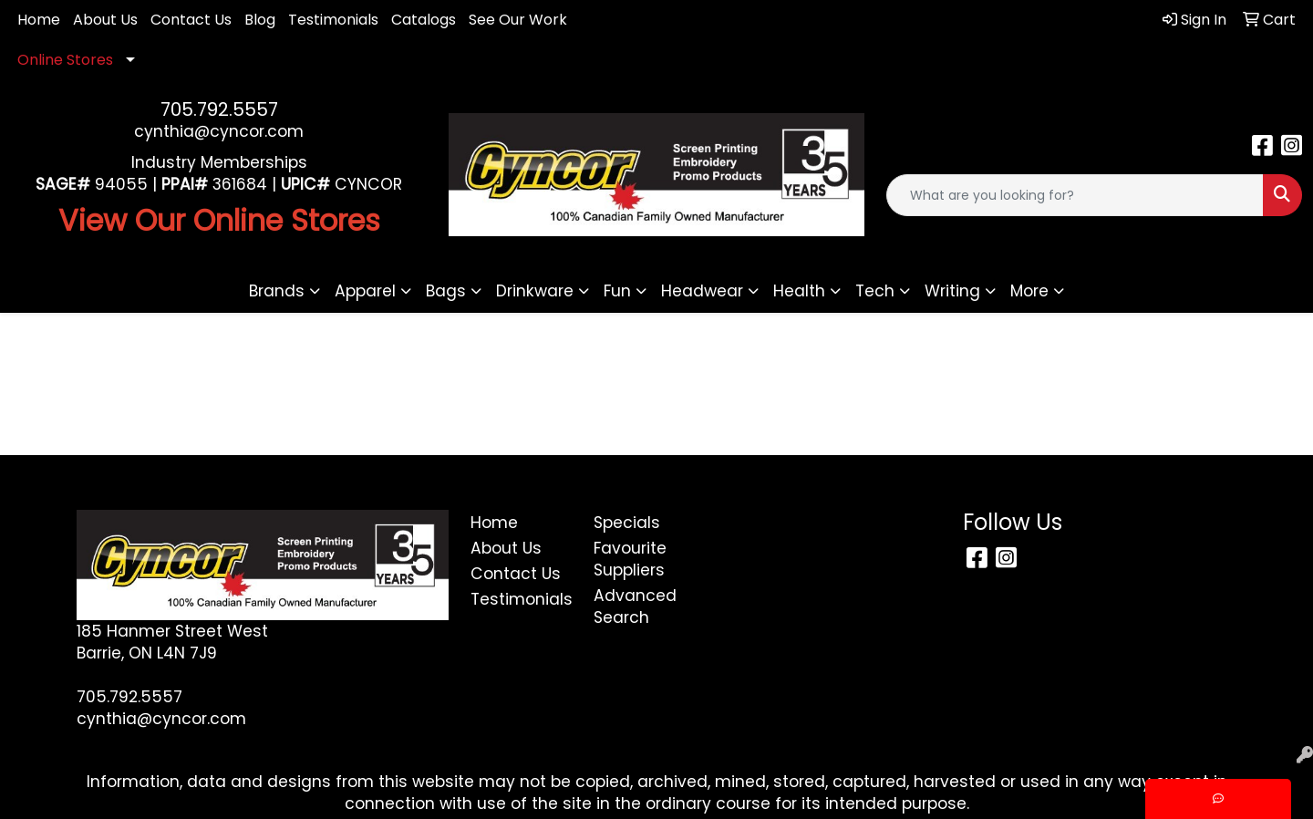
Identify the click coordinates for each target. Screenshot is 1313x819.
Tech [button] (874, 291)
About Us (105, 19)
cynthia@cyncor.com (219, 131)
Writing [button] (952, 291)
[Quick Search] (1075, 195)
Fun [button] (617, 291)
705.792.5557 (219, 109)
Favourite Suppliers (630, 559)
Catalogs (423, 19)
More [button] (1029, 291)
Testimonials (333, 19)
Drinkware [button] (535, 291)
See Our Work (518, 19)
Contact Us (191, 19)
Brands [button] (277, 291)
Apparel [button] (365, 291)
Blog (259, 19)
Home (38, 19)
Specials (627, 523)
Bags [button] (446, 291)
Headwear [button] (702, 291)
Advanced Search (635, 606)
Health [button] (799, 291)
